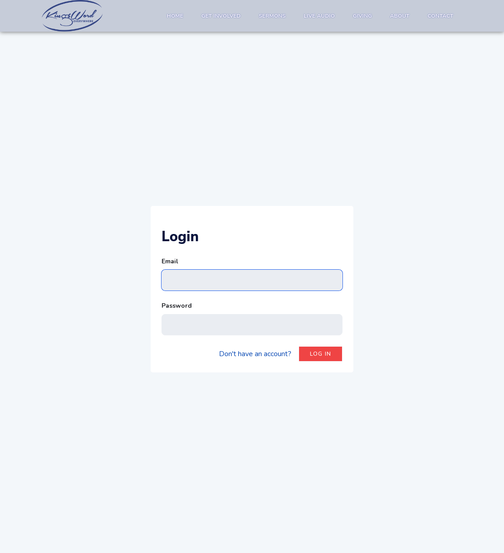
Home (175, 15)
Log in (320, 354)
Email (170, 261)
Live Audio (319, 15)
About (399, 15)
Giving (362, 15)
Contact (440, 15)
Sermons (272, 15)
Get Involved (221, 15)
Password (177, 305)
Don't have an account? (255, 354)
